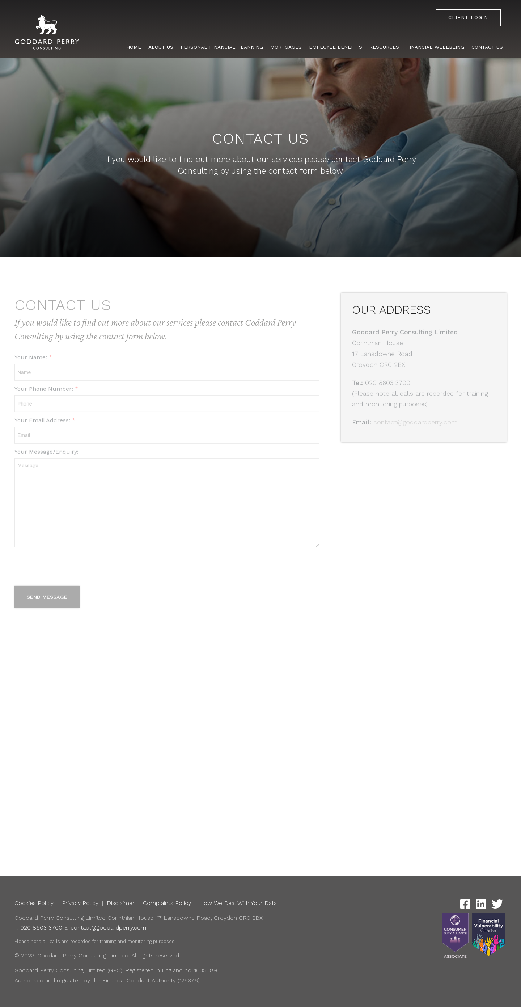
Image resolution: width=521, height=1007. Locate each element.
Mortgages (286, 47)
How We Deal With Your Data (238, 903)
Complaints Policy (167, 903)
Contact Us (487, 47)
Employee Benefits (335, 47)
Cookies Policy (34, 903)
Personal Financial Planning (222, 47)
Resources (384, 47)
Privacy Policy (80, 903)
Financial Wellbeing (435, 47)
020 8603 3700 (41, 927)
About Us (160, 47)
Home (133, 47)
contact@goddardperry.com (108, 927)
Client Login (468, 17)
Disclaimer (121, 903)
